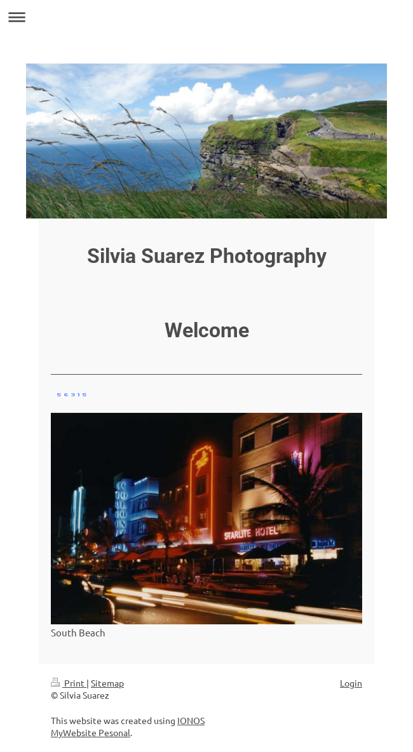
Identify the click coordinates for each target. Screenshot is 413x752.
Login (351, 682)
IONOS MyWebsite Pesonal (128, 727)
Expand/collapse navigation (206, 16)
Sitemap (107, 682)
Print (68, 682)
